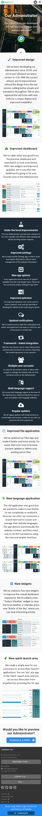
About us (5, 802)
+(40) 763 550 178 (8, 771)
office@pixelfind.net (9, 769)
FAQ (21, 782)
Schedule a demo (20, 740)
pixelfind (5, 766)
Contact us (7, 749)
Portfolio (5, 799)
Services (5, 794)
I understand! (21, 813)
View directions (21, 762)
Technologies (7, 797)
